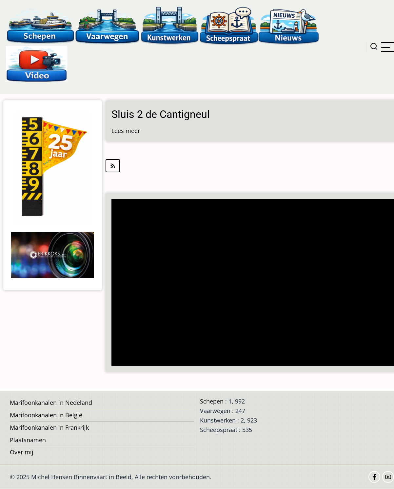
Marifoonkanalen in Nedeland (51, 402)
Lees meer (125, 131)
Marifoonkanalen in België (46, 415)
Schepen (212, 401)
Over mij (21, 452)
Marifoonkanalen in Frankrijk (49, 427)
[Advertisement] (252, 283)
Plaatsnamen (28, 440)
